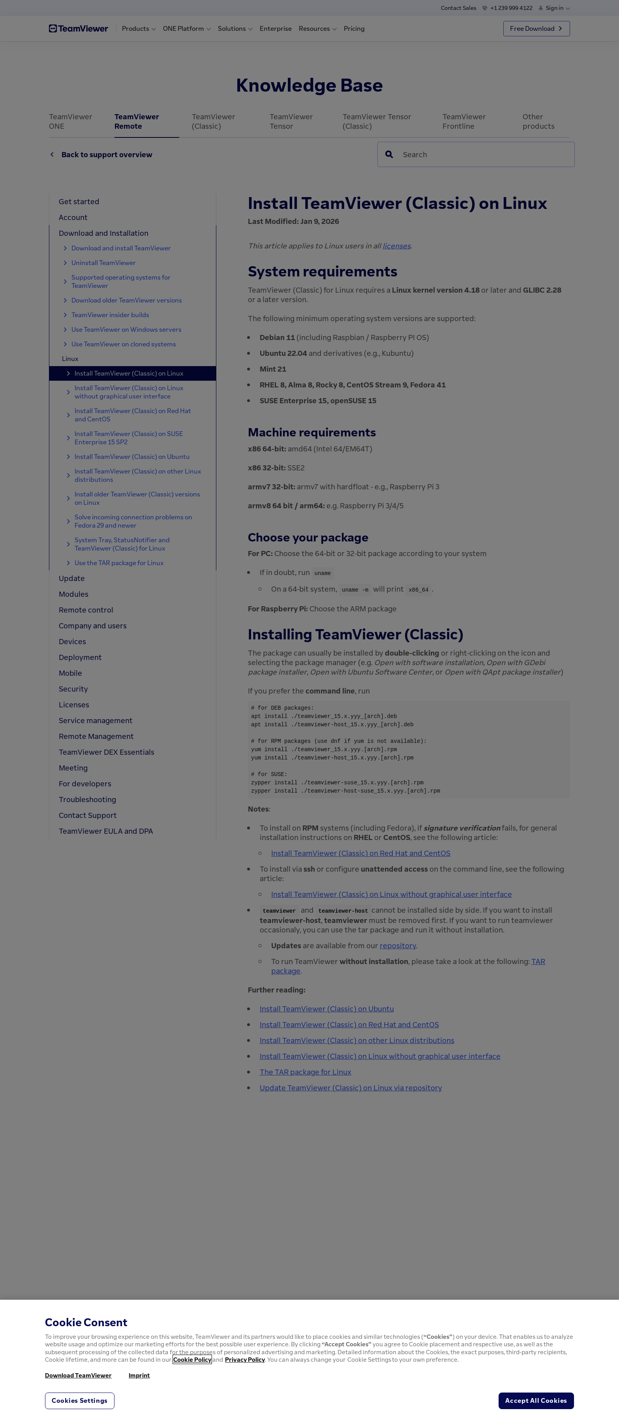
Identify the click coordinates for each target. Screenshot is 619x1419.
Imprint (139, 1375)
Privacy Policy (245, 1359)
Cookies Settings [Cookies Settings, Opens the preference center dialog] (80, 1400)
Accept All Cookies (536, 1400)
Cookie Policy (192, 1359)
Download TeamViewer (78, 1375)
